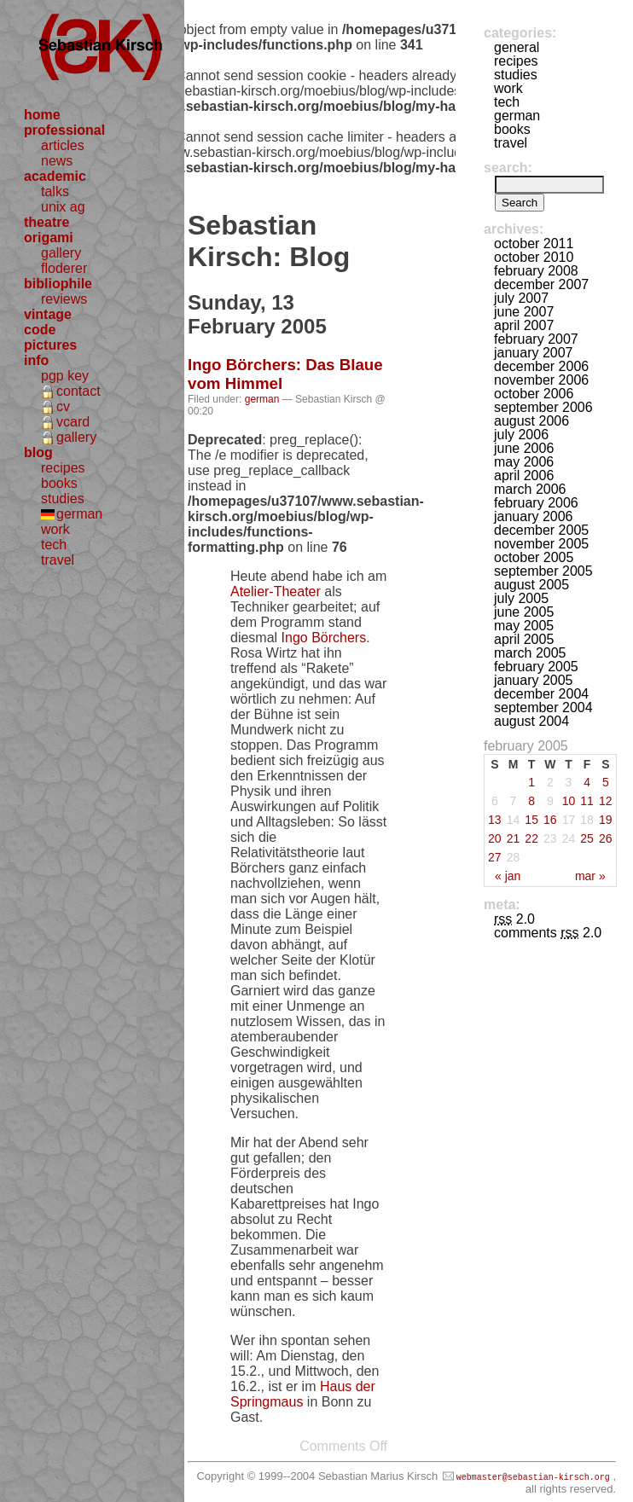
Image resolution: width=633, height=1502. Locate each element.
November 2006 (541, 380)
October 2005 (533, 557)
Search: (508, 167)
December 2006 (541, 366)
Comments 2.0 (547, 932)
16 (550, 819)
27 (495, 857)
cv (63, 406)
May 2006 (524, 462)
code (39, 329)
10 (569, 801)
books (59, 483)
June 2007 (524, 311)
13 (495, 819)
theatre (46, 222)
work (55, 529)
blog (38, 452)
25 (587, 838)
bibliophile (58, 283)
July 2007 (521, 298)
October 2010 (533, 257)
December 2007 (541, 284)
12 (606, 801)
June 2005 (524, 612)
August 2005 (531, 584)
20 (495, 838)
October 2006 (533, 393)
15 (531, 819)
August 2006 (531, 421)
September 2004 (543, 707)
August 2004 (531, 721)
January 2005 (533, 680)
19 (606, 819)
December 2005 (541, 530)
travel (57, 560)
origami (48, 237)
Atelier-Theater (275, 591)
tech (54, 544)
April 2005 (524, 639)
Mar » (590, 876)
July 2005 (521, 598)
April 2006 (524, 475)
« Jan (507, 876)
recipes (63, 468)
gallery (61, 253)
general (516, 47)
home (42, 114)
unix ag (63, 207)
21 (513, 838)
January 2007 (533, 352)
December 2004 (541, 694)
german (79, 514)
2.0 (514, 919)
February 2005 (536, 666)
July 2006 (521, 434)
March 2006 (530, 489)
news (57, 161)
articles (62, 145)
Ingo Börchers (324, 637)
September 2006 (543, 407)
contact (78, 391)
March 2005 (530, 653)
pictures (50, 345)
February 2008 (536, 271)
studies (62, 498)
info (36, 360)
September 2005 (543, 571)
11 (587, 801)
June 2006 (524, 448)
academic (55, 176)
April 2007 (524, 325)
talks (55, 191)
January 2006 (533, 516)
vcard (73, 422)
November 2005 (541, 543)
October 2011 (533, 243)
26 (606, 838)
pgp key (65, 375)
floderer (64, 268)
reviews (64, 299)
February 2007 (536, 339)
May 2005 (524, 625)
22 (531, 838)
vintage (48, 314)
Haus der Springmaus (302, 1394)
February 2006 (536, 503)
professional (64, 130)
